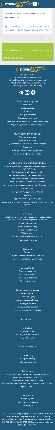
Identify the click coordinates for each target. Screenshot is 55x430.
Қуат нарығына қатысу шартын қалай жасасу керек (27, 185)
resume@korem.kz (21, 86)
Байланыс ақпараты (27, 347)
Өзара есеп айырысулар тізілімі (27, 237)
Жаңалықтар (27, 293)
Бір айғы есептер (27, 274)
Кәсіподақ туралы (27, 331)
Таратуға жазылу (27, 304)
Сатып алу (27, 355)
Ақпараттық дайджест (27, 300)
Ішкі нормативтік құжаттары (27, 259)
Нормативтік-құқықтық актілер (27, 256)
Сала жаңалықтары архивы (27, 310)
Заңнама (27, 249)
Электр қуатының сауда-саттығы (28, 178)
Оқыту (27, 195)
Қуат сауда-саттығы (27, 402)
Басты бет (9, 14)
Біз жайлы (27, 105)
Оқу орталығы (27, 338)
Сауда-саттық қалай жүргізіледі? (27, 163)
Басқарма (27, 147)
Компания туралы (27, 101)
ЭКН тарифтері (37, 14)
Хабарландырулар (27, 362)
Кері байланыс (27, 319)
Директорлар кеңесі (27, 140)
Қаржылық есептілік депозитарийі (27, 125)
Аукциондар (27, 405)
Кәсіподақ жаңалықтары (27, 334)
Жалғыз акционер (27, 137)
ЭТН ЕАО (28, 214)
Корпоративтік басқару (27, 134)
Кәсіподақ (27, 328)
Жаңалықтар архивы (27, 307)
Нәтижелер (27, 371)
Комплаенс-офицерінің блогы (27, 154)
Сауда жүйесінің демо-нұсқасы (27, 199)
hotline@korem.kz (16, 80)
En (43, 4)
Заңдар (27, 252)
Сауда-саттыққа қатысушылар (27, 192)
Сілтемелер (27, 395)
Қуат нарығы (27, 387)
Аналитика (22, 14)
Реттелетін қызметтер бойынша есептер (27, 121)
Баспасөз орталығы (27, 290)
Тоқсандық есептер (27, 278)
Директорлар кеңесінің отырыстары (27, 144)
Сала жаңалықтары (27, 297)
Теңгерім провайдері (27, 230)
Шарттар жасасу (27, 223)
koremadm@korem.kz (23, 77)
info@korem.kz (17, 83)
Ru (39, 4)
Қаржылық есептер (27, 118)
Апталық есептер (27, 271)
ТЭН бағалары (27, 233)
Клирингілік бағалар (27, 240)
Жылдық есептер (27, 115)
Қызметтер (27, 188)
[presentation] (42, 38)
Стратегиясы (27, 108)
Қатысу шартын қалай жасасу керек (27, 182)
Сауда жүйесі (27, 399)
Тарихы (27, 111)
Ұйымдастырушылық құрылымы (27, 150)
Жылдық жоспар (27, 359)
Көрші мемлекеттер (27, 226)
